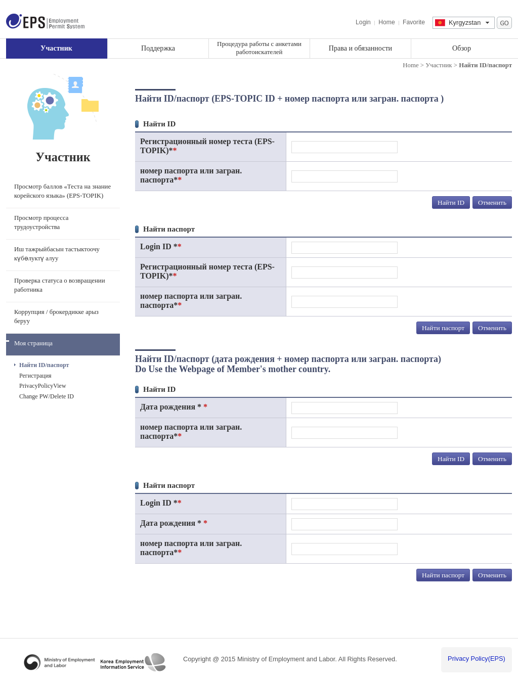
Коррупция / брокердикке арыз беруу (56, 316)
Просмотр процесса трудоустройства (41, 222)
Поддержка (158, 48)
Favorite (414, 22)
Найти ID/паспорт (44, 365)
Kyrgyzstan (465, 22)
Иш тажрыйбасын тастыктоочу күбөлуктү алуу (57, 254)
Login (363, 22)
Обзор (461, 48)
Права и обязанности (360, 48)
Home (386, 22)
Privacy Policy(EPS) (476, 658)
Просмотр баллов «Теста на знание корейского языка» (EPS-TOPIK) (62, 191)
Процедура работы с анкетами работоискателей (259, 48)
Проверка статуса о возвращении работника (59, 285)
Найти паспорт (443, 328)
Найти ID (451, 202)
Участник (56, 48)
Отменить (492, 202)
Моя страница (33, 343)
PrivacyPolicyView (42, 385)
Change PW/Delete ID (46, 396)
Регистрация (35, 375)
